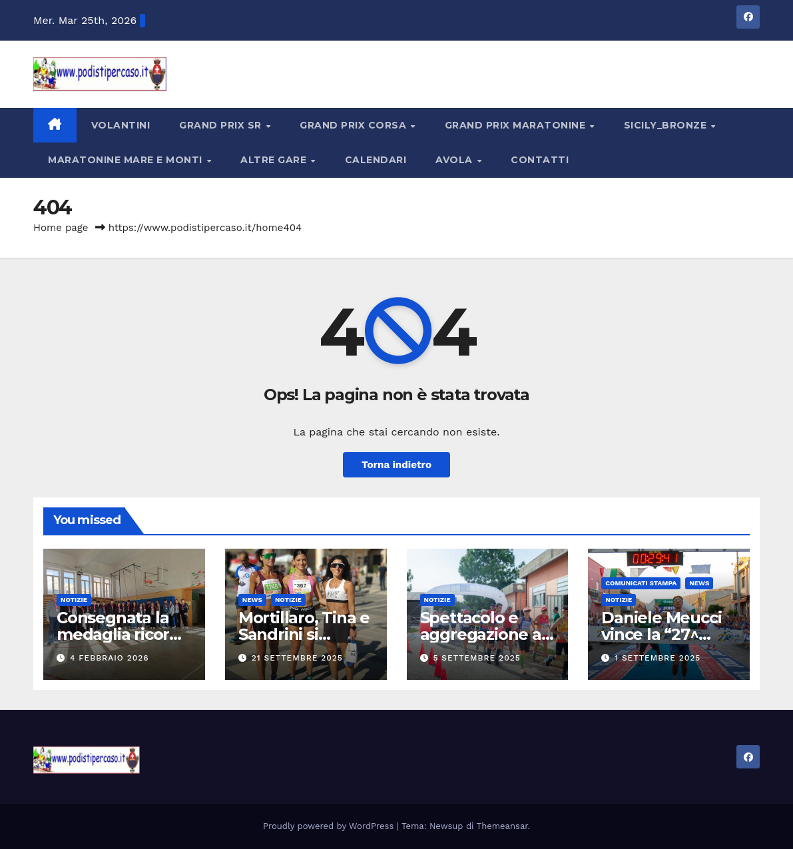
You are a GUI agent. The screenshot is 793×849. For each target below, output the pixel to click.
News (252, 599)
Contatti (540, 160)
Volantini (120, 125)
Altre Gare (275, 160)
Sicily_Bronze (667, 125)
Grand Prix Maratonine (517, 125)
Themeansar (502, 826)
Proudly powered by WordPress (330, 826)
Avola (455, 160)
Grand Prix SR (221, 125)
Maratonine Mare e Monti (126, 160)
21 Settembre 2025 (297, 658)
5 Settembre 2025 (476, 658)
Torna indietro (396, 465)
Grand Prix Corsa (354, 125)
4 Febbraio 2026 (109, 658)
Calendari (376, 160)
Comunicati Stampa (640, 583)
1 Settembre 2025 (657, 658)
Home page (61, 228)
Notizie (74, 599)
